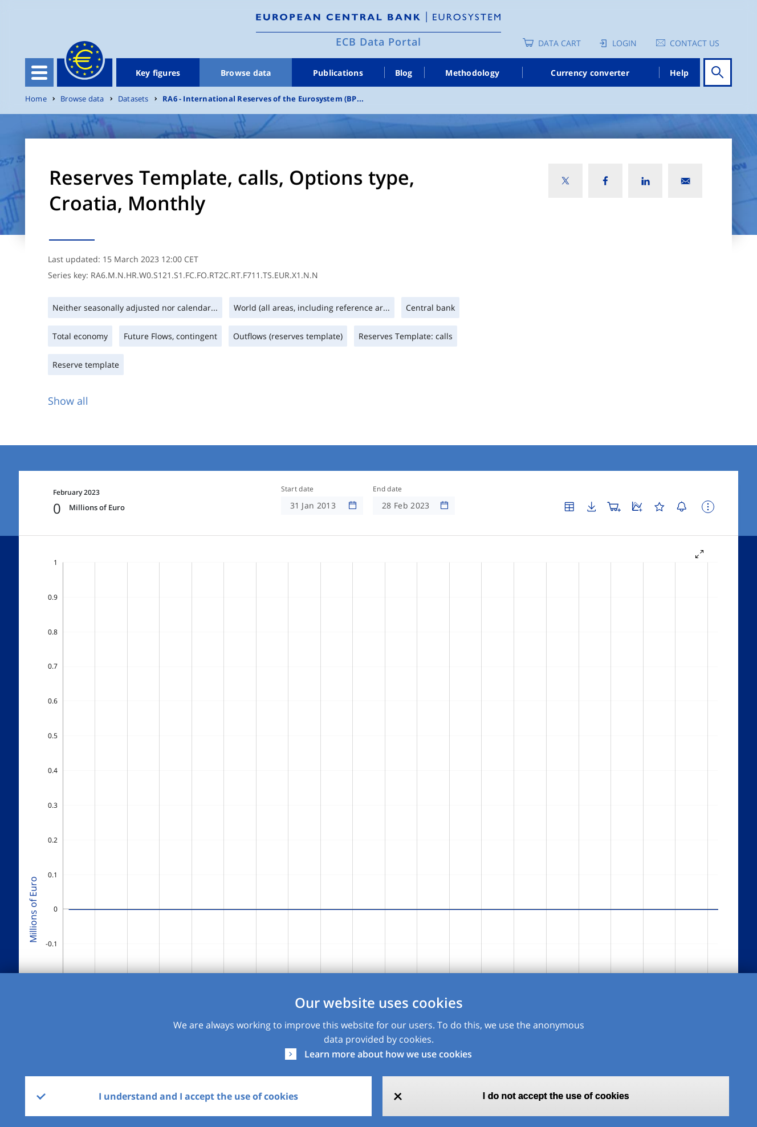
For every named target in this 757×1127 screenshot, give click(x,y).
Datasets (133, 99)
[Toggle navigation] (39, 72)
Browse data (246, 72)
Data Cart (559, 43)
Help (679, 72)
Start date (297, 489)
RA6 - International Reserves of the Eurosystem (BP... (263, 99)
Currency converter (590, 72)
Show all (68, 401)
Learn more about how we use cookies (388, 1054)
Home (36, 99)
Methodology (472, 72)
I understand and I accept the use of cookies (198, 1096)
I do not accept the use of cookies (556, 1096)
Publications (338, 72)
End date (387, 489)
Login (624, 43)
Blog (404, 72)
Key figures (158, 72)
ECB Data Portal (378, 41)
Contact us (694, 43)
